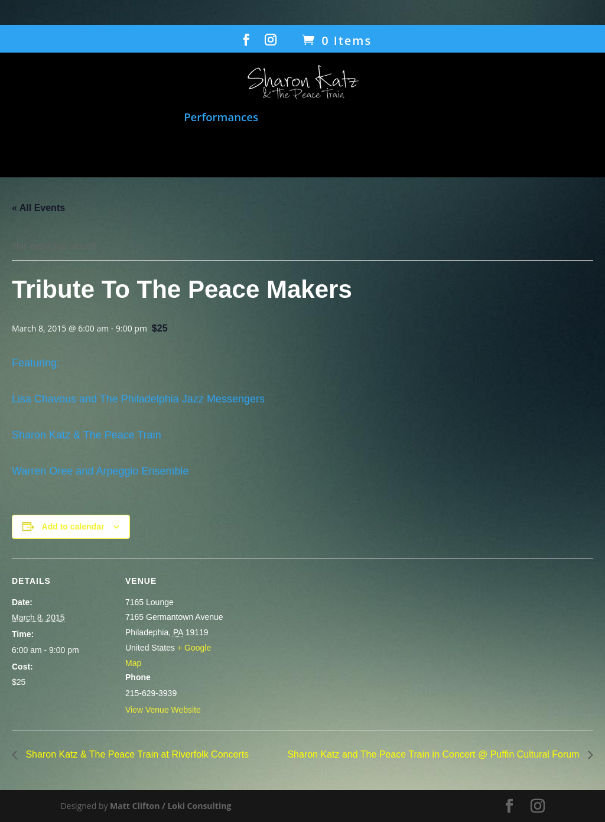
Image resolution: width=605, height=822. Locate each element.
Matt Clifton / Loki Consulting (170, 805)
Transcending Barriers (208, 150)
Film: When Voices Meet (336, 118)
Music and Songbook (113, 118)
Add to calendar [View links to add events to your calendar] (73, 526)
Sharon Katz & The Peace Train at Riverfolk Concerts (136, 754)
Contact (433, 150)
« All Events (38, 208)
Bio (291, 150)
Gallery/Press (350, 150)
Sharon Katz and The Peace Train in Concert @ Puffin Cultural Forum (434, 754)
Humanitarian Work (479, 118)
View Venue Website (163, 709)
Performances (221, 118)
